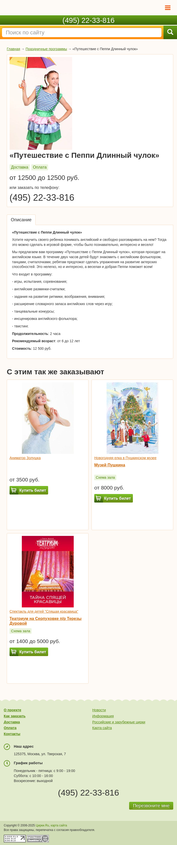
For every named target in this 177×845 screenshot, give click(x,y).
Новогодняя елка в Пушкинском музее (125, 458)
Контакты (12, 734)
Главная (13, 49)
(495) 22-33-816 (88, 20)
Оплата (40, 167)
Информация (103, 716)
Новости (99, 710)
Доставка (19, 167)
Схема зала (105, 477)
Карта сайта (102, 728)
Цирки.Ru (42, 825)
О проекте (12, 710)
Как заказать (15, 716)
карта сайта (59, 825)
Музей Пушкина (109, 465)
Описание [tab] (21, 219)
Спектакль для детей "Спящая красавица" (44, 611)
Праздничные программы (46, 49)
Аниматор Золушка (25, 458)
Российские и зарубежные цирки (118, 722)
